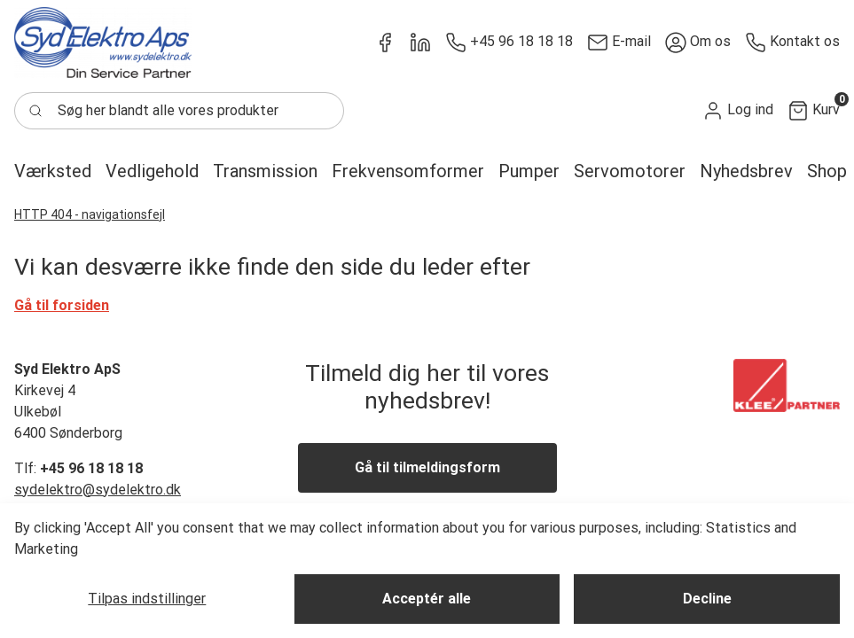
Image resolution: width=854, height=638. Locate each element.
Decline (707, 598)
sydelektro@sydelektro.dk (97, 489)
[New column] (103, 42)
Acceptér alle (426, 598)
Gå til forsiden (61, 305)
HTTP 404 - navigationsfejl (89, 214)
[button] (737, 110)
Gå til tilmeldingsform (427, 467)
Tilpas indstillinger (147, 598)
